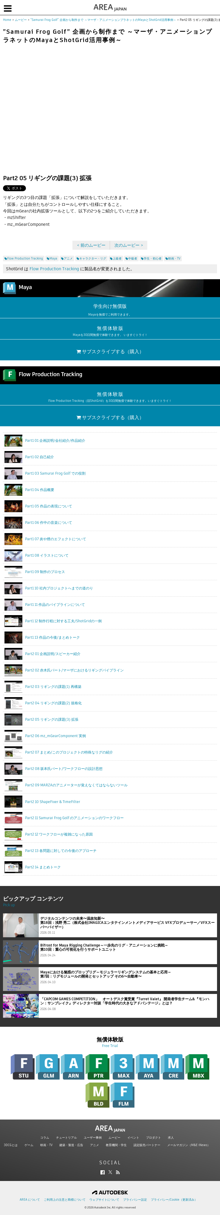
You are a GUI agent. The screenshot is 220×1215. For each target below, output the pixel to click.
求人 (171, 1137)
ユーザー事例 (93, 1137)
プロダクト (153, 1137)
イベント (133, 1137)
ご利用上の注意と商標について (65, 1199)
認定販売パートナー (147, 1145)
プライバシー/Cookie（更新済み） (174, 1199)
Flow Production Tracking (54, 269)
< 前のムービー (91, 245)
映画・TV (46, 1145)
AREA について (30, 1199)
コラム (44, 1137)
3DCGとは (11, 1145)
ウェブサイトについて (104, 1199)
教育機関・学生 (116, 1145)
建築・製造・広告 (71, 1145)
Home (7, 20)
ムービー (21, 20)
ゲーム (28, 1145)
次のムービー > (128, 245)
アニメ (94, 1145)
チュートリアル (66, 1137)
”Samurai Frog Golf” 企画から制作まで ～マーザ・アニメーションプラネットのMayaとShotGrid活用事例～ (103, 20)
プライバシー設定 (135, 1199)
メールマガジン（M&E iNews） (188, 1145)
